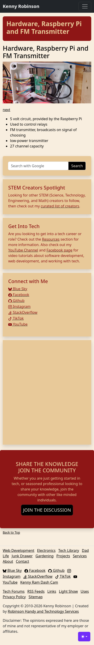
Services (80, 555)
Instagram (19, 306)
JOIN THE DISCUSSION (47, 510)
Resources (51, 239)
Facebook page (60, 250)
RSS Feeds (36, 591)
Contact (22, 561)
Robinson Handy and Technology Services (43, 611)
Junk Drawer (22, 555)
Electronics (46, 550)
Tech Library (68, 550)
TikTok (16, 318)
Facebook (18, 294)
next (6, 109)
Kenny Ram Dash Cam (39, 582)
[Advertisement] (47, 392)
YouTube (18, 324)
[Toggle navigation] (84, 6)
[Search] (38, 166)
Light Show (68, 591)
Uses (85, 591)
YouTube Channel (23, 250)
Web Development (18, 550)
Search (77, 165)
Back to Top (11, 532)
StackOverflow (22, 312)
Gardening (44, 555)
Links (51, 591)
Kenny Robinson (21, 6)
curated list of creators (60, 206)
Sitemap (36, 596)
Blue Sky (17, 288)
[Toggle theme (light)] (84, 636)
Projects (63, 555)
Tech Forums (14, 591)
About (8, 561)
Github (16, 300)
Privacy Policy (14, 596)
